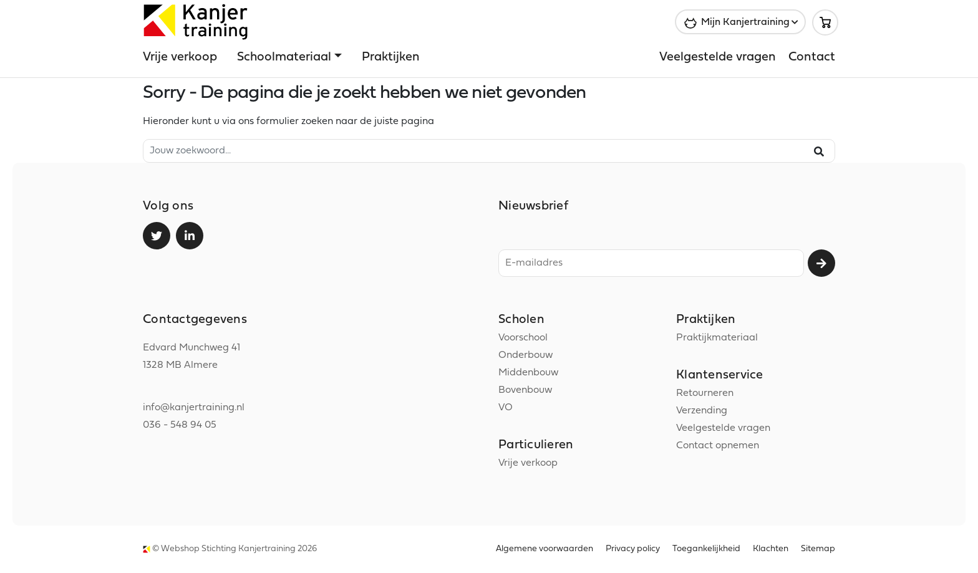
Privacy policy (633, 549)
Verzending (701, 411)
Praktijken (391, 57)
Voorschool (523, 338)
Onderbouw (525, 355)
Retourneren (705, 393)
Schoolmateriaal (284, 57)
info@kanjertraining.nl (193, 408)
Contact (811, 57)
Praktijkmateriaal (717, 338)
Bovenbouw (525, 390)
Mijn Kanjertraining (745, 22)
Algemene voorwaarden (544, 549)
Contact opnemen (717, 446)
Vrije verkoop (180, 57)
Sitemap (818, 549)
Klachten (770, 549)
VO (505, 408)
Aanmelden (821, 263)
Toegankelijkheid (706, 549)
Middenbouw (528, 373)
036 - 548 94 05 (179, 425)
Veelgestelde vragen (717, 57)
